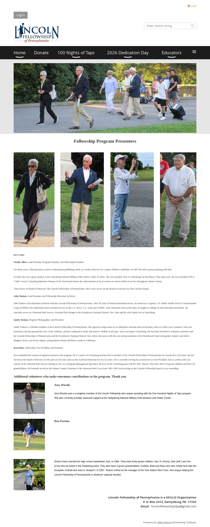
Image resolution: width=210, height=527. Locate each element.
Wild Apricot (164, 522)
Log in (21, 15)
